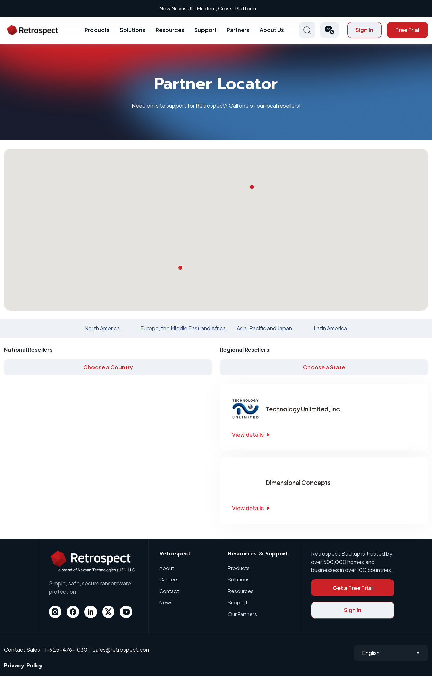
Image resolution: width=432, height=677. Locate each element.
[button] (329, 31)
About (166, 568)
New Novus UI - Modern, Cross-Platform (217, 8)
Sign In (364, 30)
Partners (238, 30)
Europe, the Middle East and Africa (183, 328)
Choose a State (324, 367)
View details (251, 435)
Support (205, 30)
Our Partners (242, 614)
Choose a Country (108, 367)
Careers (169, 580)
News (166, 603)
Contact (169, 591)
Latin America (330, 328)
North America (102, 328)
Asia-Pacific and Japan (264, 328)
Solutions (132, 30)
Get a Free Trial (353, 588)
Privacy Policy (23, 666)
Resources (170, 30)
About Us (272, 30)
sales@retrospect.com (122, 649)
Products (97, 30)
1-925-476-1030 (66, 649)
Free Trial (407, 30)
